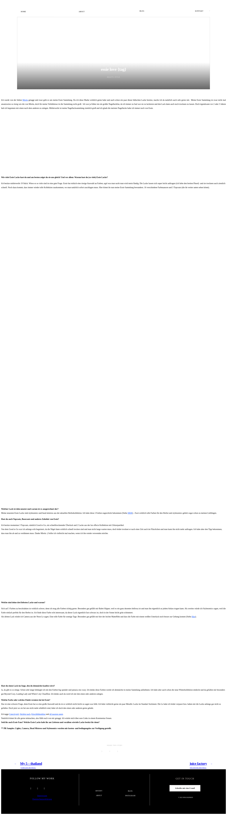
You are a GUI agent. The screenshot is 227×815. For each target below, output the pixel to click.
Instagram (130, 796)
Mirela (25, 100)
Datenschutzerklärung (42, 799)
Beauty (110, 77)
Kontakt (199, 11)
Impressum (42, 795)
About (82, 12)
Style (117, 77)
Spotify (98, 791)
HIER (130, 513)
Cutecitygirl (14, 714)
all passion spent (56, 714)
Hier (193, 617)
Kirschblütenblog (38, 714)
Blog (142, 11)
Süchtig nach (25, 714)
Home (23, 12)
